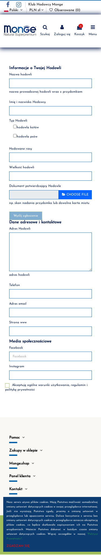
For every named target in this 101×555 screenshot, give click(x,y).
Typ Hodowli (18, 120)
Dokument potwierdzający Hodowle (35, 186)
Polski (14, 10)
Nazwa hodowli (20, 74)
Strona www (18, 322)
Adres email (17, 303)
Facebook (16, 347)
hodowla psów (27, 136)
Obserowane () (65, 10)
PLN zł (36, 10)
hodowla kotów (28, 127)
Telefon (14, 285)
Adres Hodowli (19, 228)
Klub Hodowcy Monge (45, 4)
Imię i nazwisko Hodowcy (27, 102)
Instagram (16, 366)
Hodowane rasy (20, 148)
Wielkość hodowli (21, 167)
